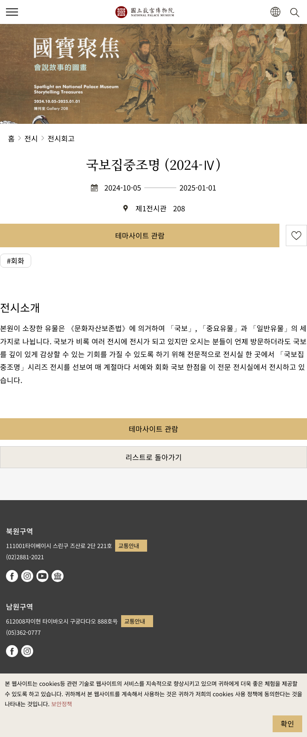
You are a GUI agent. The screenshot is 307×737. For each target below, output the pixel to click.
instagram (27, 576)
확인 (287, 723)
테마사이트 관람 (140, 235)
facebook (12, 576)
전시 (31, 138)
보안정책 (61, 703)
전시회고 (61, 138)
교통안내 (128, 545)
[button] (12, 12)
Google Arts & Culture (58, 576)
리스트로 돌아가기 (154, 457)
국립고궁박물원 (144, 12)
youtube (42, 576)
